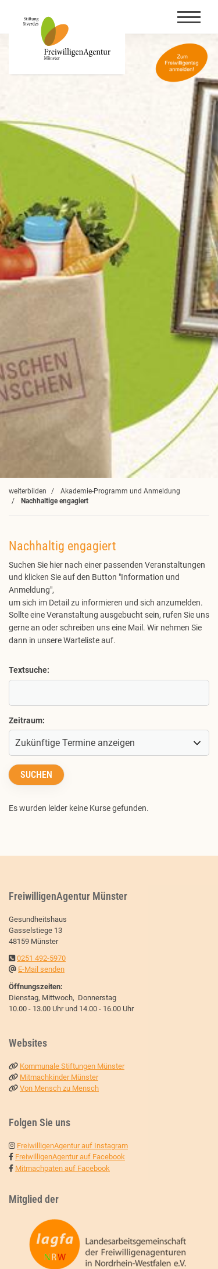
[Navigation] (189, 17)
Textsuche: (29, 670)
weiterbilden (28, 491)
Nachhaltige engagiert (54, 501)
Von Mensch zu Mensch (59, 1088)
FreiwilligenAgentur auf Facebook (70, 1156)
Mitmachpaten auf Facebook (62, 1168)
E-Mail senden (41, 969)
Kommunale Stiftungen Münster (72, 1066)
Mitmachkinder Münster (59, 1077)
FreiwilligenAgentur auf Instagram (72, 1145)
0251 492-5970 (41, 958)
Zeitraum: (27, 721)
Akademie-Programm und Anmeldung (120, 491)
